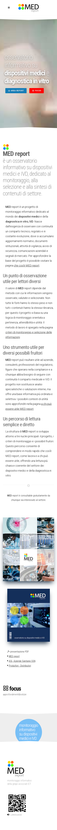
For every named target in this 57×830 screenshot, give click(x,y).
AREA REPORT (16, 91)
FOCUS (36, 91)
